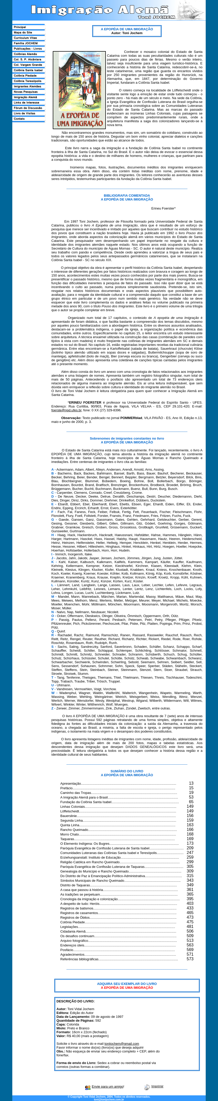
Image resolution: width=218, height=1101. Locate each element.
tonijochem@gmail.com (122, 1044)
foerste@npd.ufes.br (66, 410)
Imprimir (157, 1086)
